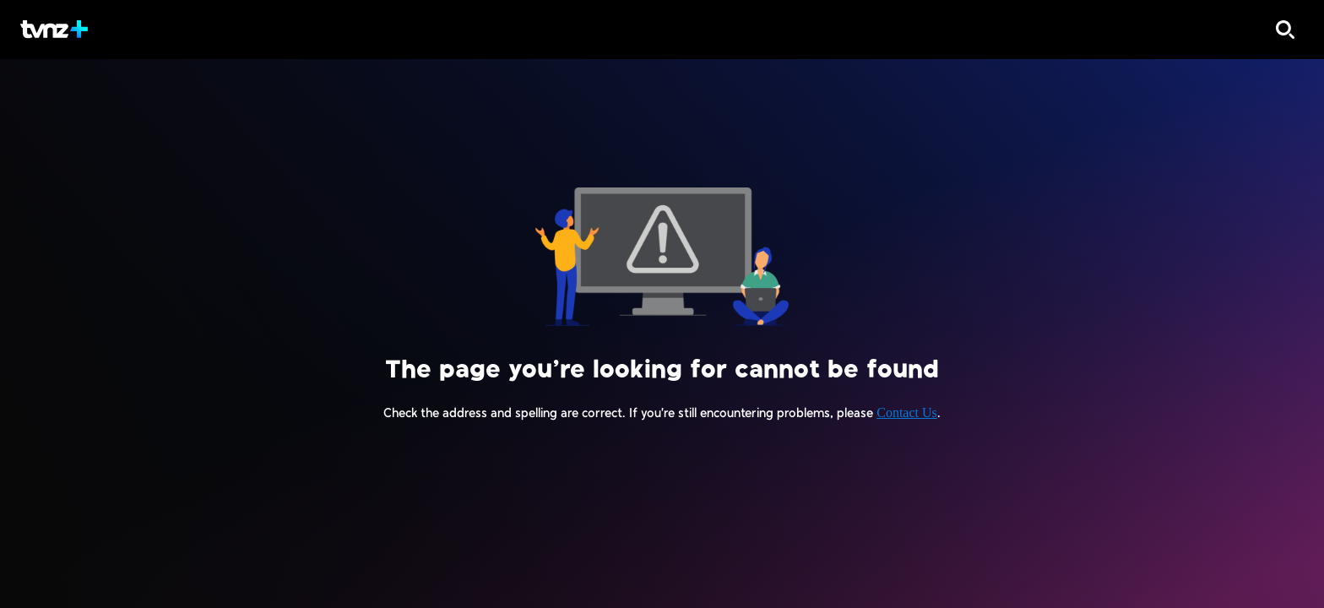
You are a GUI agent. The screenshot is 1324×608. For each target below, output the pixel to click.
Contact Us (906, 412)
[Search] (1285, 29)
